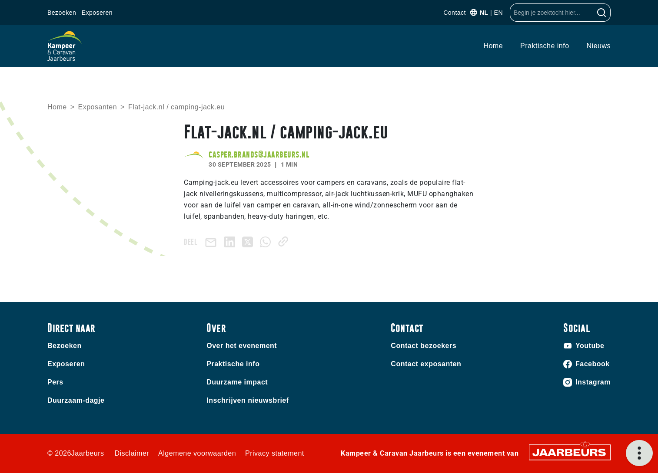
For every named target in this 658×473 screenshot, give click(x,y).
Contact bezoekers (423, 345)
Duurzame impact (237, 382)
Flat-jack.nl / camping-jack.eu (176, 107)
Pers (55, 382)
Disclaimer (131, 453)
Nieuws (599, 45)
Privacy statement (274, 453)
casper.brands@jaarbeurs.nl (259, 154)
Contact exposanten (426, 364)
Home (493, 45)
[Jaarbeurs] (570, 451)
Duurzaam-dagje (75, 400)
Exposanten (97, 107)
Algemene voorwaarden (197, 453)
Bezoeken (61, 12)
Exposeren (97, 12)
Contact (454, 12)
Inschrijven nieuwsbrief (247, 400)
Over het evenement (241, 345)
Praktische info (544, 45)
